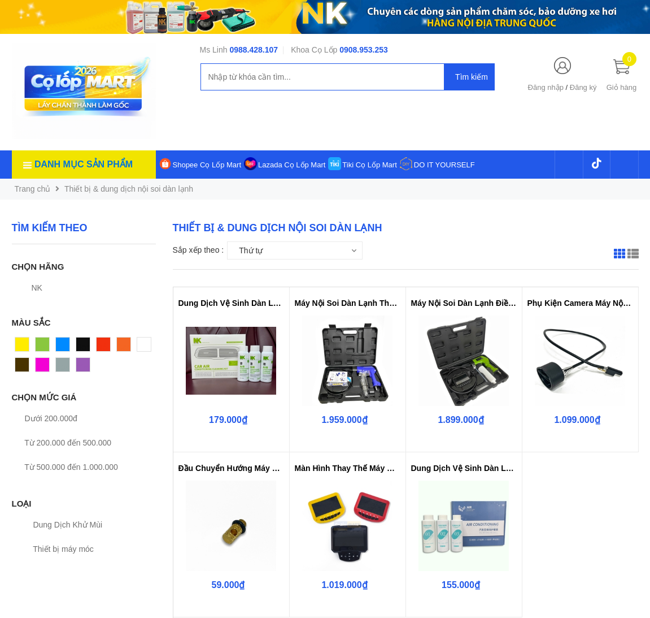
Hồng (45, 367)
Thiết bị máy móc (57, 549)
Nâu (22, 367)
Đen (83, 347)
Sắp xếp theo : (198, 249)
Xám (64, 367)
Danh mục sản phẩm (83, 164)
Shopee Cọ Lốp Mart (207, 165)
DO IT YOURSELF (444, 165)
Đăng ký (583, 87)
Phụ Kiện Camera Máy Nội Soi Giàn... (580, 303)
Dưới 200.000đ (44, 418)
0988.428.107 (253, 49)
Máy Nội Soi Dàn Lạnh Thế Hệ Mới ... (347, 303)
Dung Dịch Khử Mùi (61, 524)
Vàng (24, 347)
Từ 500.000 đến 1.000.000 (65, 467)
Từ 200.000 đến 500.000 (62, 442)
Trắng (147, 347)
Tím (83, 367)
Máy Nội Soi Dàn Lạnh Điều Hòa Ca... (464, 303)
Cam (125, 347)
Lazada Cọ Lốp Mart (291, 165)
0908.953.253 (363, 49)
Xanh (45, 347)
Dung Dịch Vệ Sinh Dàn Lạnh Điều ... (231, 303)
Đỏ (102, 347)
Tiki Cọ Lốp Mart (369, 165)
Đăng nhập (546, 87)
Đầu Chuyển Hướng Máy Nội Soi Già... (231, 468)
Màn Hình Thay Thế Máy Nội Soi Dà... (347, 468)
